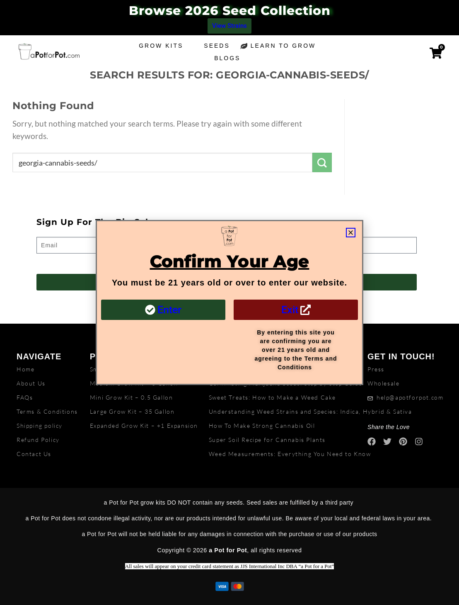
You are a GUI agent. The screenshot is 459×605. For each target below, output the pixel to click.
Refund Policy (38, 439)
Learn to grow (285, 45)
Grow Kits (161, 45)
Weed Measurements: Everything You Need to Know (290, 453)
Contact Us (34, 453)
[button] (351, 232)
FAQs (25, 397)
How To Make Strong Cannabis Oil (262, 425)
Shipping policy (40, 425)
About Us (31, 383)
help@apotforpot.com (410, 397)
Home (25, 369)
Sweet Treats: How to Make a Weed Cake (272, 397)
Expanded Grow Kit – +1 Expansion (144, 425)
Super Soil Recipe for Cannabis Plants (267, 439)
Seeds (217, 45)
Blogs (229, 58)
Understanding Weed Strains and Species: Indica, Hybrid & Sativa (310, 411)
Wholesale (383, 383)
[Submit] (322, 162)
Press (375, 369)
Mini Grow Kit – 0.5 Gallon (131, 397)
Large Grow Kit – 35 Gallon (132, 411)
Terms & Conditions (47, 411)
